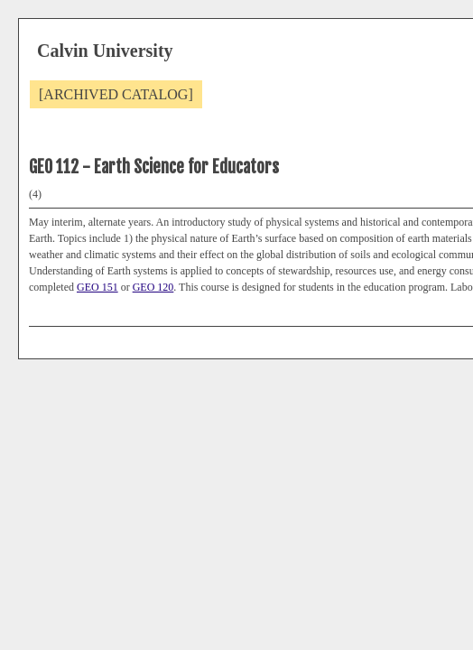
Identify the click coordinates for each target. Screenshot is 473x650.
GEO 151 (97, 287)
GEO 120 (153, 287)
